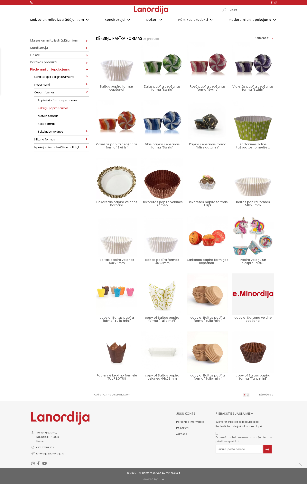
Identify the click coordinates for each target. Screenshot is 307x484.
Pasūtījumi (182, 427)
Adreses (181, 433)
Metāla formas (48, 116)
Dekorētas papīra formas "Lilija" (208, 203)
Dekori (154, 19)
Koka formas (46, 123)
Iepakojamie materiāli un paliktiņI (56, 147)
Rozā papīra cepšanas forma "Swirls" (208, 87)
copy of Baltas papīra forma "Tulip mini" (116, 319)
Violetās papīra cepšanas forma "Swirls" (253, 87)
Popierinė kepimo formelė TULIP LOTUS (117, 376)
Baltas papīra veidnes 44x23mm (116, 261)
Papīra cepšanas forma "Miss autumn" (207, 145)
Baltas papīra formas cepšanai (117, 87)
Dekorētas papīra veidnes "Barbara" (116, 203)
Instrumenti (42, 84)
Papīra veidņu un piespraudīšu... (253, 261)
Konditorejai (118, 19)
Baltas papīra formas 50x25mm (253, 203)
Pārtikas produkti (196, 19)
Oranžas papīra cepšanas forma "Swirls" (116, 145)
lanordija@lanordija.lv (50, 453)
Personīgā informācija (190, 421)
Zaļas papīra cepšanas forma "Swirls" (162, 87)
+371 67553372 (45, 447)
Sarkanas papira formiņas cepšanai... (207, 261)
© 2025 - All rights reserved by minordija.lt (153, 472)
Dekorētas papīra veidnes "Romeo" (162, 203)
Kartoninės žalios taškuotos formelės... (253, 145)
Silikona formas (44, 139)
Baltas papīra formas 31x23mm (162, 261)
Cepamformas (44, 92)
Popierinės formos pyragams (57, 100)
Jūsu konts (185, 413)
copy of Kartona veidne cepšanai (253, 319)
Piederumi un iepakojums (253, 19)
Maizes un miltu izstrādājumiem (60, 19)
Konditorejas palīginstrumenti (54, 76)
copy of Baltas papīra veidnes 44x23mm (162, 376)
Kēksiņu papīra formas (53, 108)
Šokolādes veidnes (50, 131)
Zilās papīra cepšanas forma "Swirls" (162, 145)
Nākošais (266, 394)
